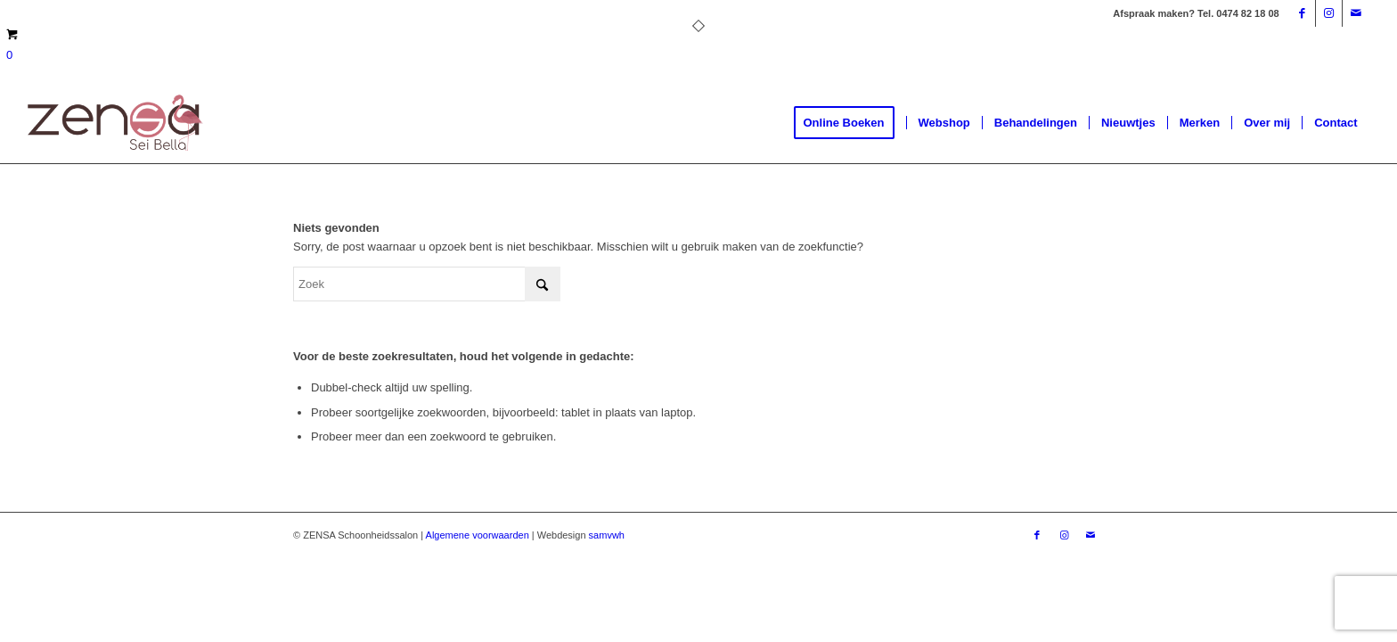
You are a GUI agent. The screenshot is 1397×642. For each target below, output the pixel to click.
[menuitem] (850, 123)
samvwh (607, 535)
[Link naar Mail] (1356, 13)
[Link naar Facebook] (1302, 13)
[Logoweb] (115, 123)
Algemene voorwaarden (477, 535)
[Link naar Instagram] (1329, 13)
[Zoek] (426, 284)
